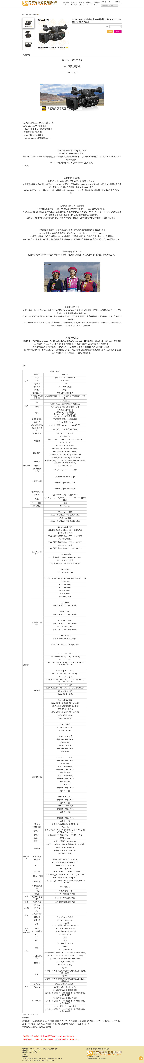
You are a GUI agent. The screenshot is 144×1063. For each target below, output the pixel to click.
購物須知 (106, 1049)
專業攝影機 (28, 15)
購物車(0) (117, 1)
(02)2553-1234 (33, 1053)
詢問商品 (110, 31)
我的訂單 (95, 1049)
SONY (34, 15)
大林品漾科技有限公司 (96, 1058)
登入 (102, 1)
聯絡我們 (101, 1049)
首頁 (23, 15)
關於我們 (89, 1049)
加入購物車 (118, 31)
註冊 (109, 1)
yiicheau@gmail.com (35, 1051)
